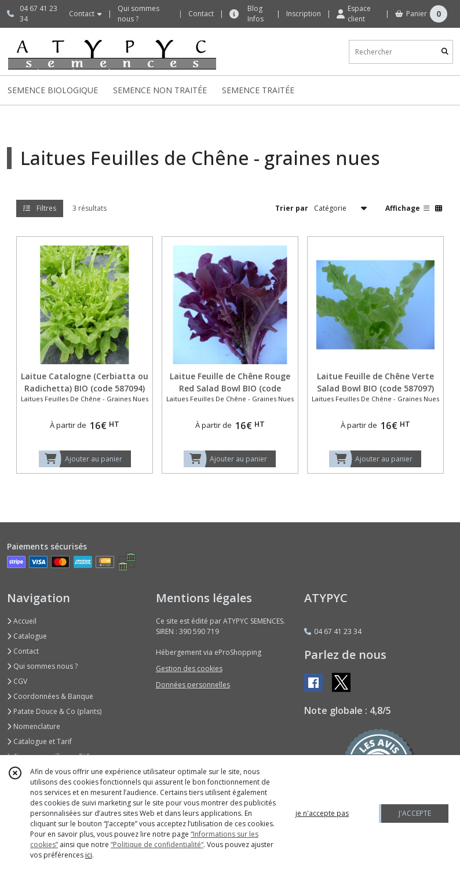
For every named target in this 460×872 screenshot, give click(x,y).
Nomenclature (33, 726)
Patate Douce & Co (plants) (54, 711)
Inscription (303, 14)
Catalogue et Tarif (39, 741)
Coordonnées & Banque (50, 696)
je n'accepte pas (322, 813)
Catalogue (27, 636)
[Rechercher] (444, 52)
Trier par (291, 208)
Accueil (21, 621)
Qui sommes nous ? (42, 666)
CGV (17, 681)
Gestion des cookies (189, 668)
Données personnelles (193, 685)
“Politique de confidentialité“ (157, 844)
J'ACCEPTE (415, 813)
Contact (201, 14)
